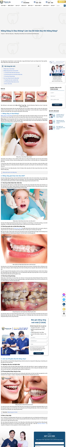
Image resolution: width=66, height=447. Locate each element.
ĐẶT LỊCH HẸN (61, 1)
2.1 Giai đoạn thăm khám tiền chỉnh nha (12, 72)
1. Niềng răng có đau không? (8, 68)
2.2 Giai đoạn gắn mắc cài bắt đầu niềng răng (13, 74)
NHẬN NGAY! (57, 104)
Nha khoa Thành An (41, 423)
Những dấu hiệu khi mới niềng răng (10, 172)
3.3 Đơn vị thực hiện (8, 83)
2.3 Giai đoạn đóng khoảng (9, 76)
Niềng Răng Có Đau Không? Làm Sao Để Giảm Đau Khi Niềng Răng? (27, 33)
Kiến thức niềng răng (9, 33)
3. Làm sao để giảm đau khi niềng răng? (11, 78)
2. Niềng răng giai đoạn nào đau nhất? (10, 70)
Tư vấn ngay (38, 353)
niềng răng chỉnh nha (18, 228)
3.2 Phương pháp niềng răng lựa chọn (11, 81)
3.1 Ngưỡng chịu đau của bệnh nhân (11, 80)
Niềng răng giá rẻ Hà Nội (12, 412)
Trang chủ (3, 33)
